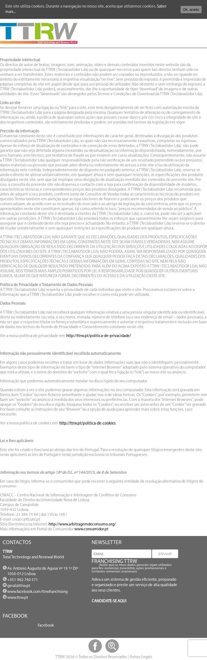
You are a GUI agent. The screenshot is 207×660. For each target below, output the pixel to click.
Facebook (46, 626)
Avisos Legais (141, 657)
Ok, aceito (191, 10)
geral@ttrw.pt (18, 586)
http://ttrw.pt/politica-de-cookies (87, 423)
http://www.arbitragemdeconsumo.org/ (82, 524)
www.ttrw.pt (17, 598)
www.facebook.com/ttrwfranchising (37, 592)
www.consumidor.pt (91, 529)
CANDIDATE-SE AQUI (109, 601)
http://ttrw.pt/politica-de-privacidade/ (98, 336)
